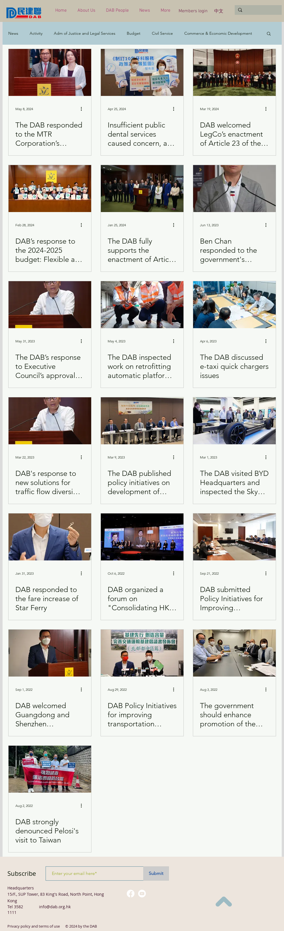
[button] (87, 11)
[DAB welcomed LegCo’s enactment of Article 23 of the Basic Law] (234, 72)
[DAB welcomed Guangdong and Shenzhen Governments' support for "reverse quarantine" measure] (50, 653)
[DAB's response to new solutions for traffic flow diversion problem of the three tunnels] (50, 420)
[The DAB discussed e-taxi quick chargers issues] (234, 304)
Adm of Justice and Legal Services (84, 33)
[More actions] (83, 108)
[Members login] (193, 11)
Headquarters (20, 888)
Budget (133, 33)
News (13, 33)
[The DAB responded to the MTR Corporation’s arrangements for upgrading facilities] (50, 72)
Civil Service (162, 33)
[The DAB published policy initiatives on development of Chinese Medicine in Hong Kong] (142, 420)
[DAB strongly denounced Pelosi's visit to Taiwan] (50, 769)
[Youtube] (142, 893)
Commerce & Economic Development (218, 33)
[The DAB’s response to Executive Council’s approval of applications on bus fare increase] (50, 304)
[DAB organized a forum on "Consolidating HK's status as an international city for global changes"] (142, 536)
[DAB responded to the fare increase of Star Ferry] (50, 536)
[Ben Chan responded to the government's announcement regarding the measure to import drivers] (234, 188)
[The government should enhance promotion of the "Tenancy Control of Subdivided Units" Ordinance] (234, 653)
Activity (36, 33)
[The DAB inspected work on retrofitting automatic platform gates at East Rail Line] (142, 304)
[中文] (219, 11)
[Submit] (156, 873)
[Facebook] (130, 893)
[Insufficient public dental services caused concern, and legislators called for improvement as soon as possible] (142, 72)
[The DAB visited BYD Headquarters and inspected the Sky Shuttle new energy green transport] (234, 420)
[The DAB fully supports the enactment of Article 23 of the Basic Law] (142, 188)
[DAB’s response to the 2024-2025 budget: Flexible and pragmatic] (50, 188)
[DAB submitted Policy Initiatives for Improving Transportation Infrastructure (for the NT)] (234, 536)
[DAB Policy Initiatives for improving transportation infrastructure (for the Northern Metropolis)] (142, 653)
